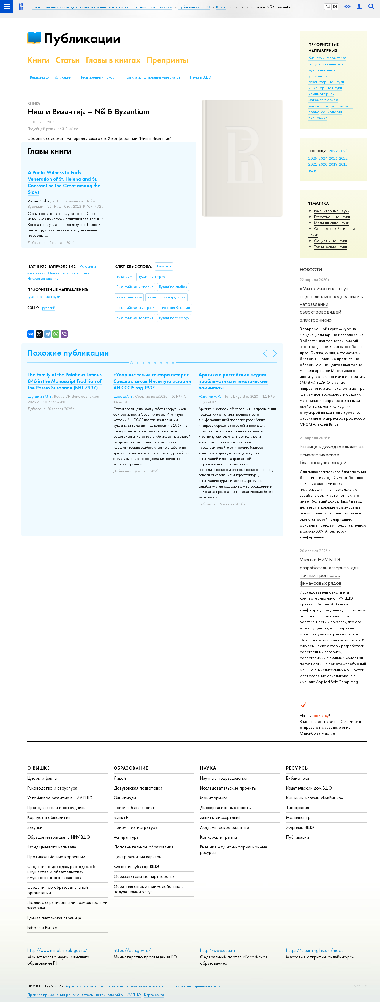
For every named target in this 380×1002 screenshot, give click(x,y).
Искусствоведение (43, 278)
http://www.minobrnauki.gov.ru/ (57, 950)
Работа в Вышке (42, 927)
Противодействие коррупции (56, 856)
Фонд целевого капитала (51, 847)
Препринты (167, 60)
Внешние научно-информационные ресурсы (233, 849)
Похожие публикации (68, 353)
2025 (312, 158)
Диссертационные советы (225, 807)
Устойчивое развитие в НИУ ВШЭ (60, 797)
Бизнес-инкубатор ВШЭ (136, 866)
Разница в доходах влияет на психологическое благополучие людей (332, 454)
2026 (343, 151)
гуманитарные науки (326, 81)
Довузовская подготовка (138, 788)
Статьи (68, 60)
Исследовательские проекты (228, 788)
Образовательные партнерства (144, 876)
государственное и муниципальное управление (325, 70)
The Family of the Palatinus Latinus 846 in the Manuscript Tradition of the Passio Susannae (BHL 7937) (65, 381)
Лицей (120, 778)
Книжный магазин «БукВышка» (314, 797)
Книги (38, 60)
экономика (317, 117)
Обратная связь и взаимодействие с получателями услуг (148, 888)
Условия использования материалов (132, 986)
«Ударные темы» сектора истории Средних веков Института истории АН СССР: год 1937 (152, 381)
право (313, 111)
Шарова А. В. (123, 396)
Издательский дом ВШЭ (309, 788)
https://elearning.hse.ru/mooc (314, 950)
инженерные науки (325, 87)
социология (331, 111)
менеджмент (342, 105)
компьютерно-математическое (323, 96)
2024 (323, 158)
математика (318, 105)
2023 (333, 158)
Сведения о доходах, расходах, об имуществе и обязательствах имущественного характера (61, 872)
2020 (323, 164)
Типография (297, 807)
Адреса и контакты (81, 986)
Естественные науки (332, 216)
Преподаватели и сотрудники (56, 807)
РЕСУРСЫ (297, 768)
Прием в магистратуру (135, 827)
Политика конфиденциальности (194, 986)
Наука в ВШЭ (200, 77)
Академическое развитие (224, 827)
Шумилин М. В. (40, 396)
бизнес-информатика (327, 57)
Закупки (34, 827)
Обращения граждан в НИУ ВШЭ (58, 837)
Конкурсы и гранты (218, 837)
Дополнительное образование (144, 847)
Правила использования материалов (152, 77)
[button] (131, 363)
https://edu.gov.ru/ (132, 950)
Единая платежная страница (54, 918)
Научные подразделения (223, 778)
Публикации (82, 38)
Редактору (359, 985)
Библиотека (297, 778)
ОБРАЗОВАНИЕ (131, 768)
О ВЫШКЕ (38, 768)
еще (312, 170)
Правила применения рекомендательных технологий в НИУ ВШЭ (84, 994)
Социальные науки (330, 240)
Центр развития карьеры (138, 856)
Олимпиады (125, 797)
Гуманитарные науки (331, 210)
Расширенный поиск (97, 77)
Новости (311, 269)
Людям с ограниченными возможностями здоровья (67, 904)
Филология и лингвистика (68, 273)
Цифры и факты (42, 778)
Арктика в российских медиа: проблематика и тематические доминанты (233, 381)
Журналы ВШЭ (300, 827)
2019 (333, 164)
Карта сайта (154, 994)
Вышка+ (121, 817)
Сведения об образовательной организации (57, 889)
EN (335, 6)
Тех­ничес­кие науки (330, 246)
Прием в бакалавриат (134, 807)
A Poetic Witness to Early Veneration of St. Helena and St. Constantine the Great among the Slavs (64, 182)
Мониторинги (213, 797)
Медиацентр (298, 817)
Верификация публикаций (50, 77)
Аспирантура (126, 837)
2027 (333, 151)
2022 (343, 158)
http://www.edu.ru (217, 950)
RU (328, 6)
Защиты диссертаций (220, 817)
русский (48, 308)
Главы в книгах (113, 60)
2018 (343, 164)
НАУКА (208, 768)
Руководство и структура (52, 788)
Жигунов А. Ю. (211, 396)
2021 (312, 164)
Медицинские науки (331, 222)
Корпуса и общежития (48, 817)
